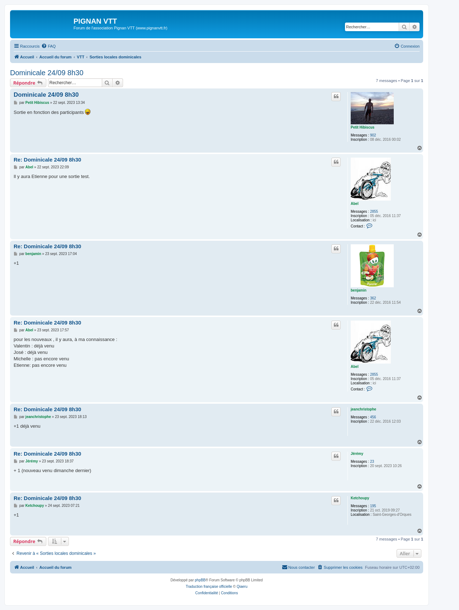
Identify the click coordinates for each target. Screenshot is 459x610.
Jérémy (357, 454)
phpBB (200, 580)
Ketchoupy (360, 498)
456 (373, 417)
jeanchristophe (363, 409)
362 (373, 298)
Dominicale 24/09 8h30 (47, 73)
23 (372, 461)
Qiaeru (242, 587)
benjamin (358, 290)
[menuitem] (48, 46)
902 (373, 135)
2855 (374, 211)
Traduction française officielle (209, 587)
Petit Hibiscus (362, 127)
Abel (355, 204)
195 (373, 506)
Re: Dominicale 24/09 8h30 (47, 160)
